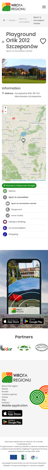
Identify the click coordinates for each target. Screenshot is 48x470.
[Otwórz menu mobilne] (44, 7)
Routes (5, 391)
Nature (9, 191)
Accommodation (14, 228)
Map (4, 400)
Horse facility (14, 215)
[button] (23, 140)
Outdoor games (9, 394)
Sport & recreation (24, 20)
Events (5, 397)
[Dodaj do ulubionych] (43, 42)
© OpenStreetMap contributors (35, 180)
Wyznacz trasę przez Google (19, 185)
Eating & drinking (14, 222)
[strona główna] (4, 20)
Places (12, 20)
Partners (6, 402)
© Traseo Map (21, 180)
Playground (14, 209)
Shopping (10, 234)
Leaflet (14, 180)
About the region (10, 386)
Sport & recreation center (38, 20)
